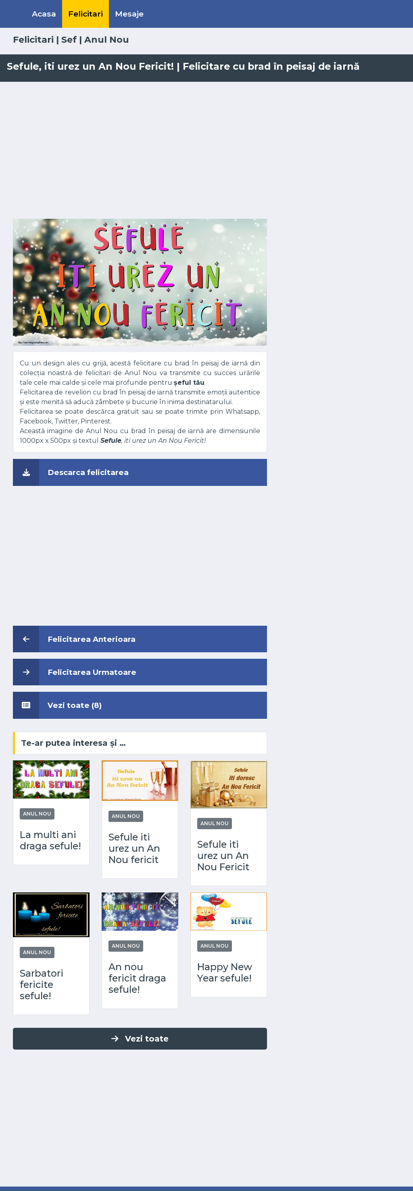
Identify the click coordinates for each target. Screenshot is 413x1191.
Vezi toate (140, 1038)
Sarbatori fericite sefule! (41, 985)
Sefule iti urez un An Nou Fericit (223, 856)
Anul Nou (106, 39)
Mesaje (129, 14)
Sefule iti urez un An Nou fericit (134, 848)
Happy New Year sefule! (224, 972)
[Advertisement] (206, 150)
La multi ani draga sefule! (50, 840)
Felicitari (85, 14)
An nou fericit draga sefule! (137, 978)
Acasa (44, 14)
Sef (69, 39)
